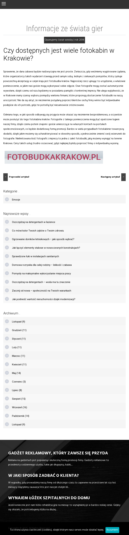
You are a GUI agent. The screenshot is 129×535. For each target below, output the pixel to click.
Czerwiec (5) (19, 381)
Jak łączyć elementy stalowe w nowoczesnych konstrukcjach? (46, 247)
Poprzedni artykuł (16, 177)
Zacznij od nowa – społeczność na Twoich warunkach (41, 290)
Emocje (16, 199)
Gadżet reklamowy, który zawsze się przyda (58, 454)
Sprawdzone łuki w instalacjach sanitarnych (35, 256)
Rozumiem (112, 530)
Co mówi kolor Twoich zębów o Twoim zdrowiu (38, 230)
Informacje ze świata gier (64, 28)
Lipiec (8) (17, 390)
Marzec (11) (18, 355)
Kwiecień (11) (19, 364)
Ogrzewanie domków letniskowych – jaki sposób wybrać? (43, 239)
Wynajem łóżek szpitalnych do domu (49, 498)
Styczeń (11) (19, 338)
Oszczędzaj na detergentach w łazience (33, 222)
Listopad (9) (18, 321)
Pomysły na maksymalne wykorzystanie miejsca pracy (41, 273)
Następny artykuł (113, 177)
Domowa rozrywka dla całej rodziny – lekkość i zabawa (42, 264)
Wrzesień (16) (19, 407)
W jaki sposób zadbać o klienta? (43, 476)
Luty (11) (17, 347)
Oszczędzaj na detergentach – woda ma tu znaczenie (41, 282)
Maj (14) (16, 373)
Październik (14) (20, 415)
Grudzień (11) (19, 330)
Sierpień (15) (19, 398)
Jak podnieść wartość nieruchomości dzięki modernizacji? (43, 299)
